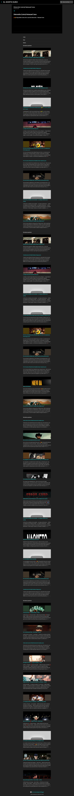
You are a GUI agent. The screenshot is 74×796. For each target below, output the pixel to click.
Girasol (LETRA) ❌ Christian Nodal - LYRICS (31, 612)
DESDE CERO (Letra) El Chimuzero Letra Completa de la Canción (35, 498)
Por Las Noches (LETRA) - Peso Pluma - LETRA (32, 632)
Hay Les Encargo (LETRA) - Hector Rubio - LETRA (32, 779)
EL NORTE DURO (10, 2)
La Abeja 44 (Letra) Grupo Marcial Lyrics (30, 128)
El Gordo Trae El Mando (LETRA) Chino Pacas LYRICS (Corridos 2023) (36, 760)
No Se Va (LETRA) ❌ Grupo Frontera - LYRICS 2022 (32, 721)
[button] (14, 11)
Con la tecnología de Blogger (37, 792)
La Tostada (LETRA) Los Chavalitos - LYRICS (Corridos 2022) (34, 701)
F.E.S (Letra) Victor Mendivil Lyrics (29, 479)
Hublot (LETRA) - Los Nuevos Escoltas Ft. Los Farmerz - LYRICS (35, 682)
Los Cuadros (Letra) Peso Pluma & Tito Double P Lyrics (33, 740)
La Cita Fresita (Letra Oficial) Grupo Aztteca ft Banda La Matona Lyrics (36, 315)
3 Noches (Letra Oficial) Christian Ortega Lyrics (32, 68)
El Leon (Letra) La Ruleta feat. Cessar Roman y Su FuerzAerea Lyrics (36, 180)
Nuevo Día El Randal (27, 386)
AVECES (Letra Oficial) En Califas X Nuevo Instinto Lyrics (33, 57)
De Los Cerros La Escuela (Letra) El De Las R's (31, 440)
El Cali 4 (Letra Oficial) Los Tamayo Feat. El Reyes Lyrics (33, 221)
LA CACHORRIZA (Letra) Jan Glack (29, 559)
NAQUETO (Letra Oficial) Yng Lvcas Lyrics (31, 539)
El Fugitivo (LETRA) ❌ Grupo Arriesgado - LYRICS (32, 662)
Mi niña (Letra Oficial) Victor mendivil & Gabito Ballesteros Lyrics (35, 87)
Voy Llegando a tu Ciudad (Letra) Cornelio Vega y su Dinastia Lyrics (36, 459)
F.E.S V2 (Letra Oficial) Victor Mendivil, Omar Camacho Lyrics (34, 160)
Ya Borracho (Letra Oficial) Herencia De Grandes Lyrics (33, 420)
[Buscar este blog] (67, 2)
